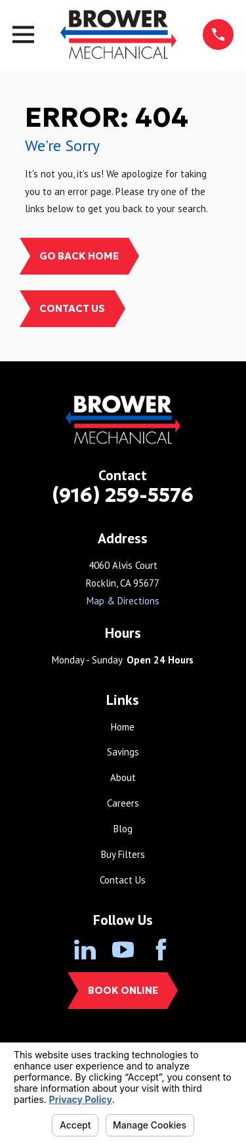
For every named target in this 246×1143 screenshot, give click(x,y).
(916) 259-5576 (123, 495)
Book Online (123, 990)
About (123, 777)
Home (122, 727)
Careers (123, 803)
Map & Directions (123, 600)
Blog (123, 828)
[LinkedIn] (85, 949)
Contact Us (72, 308)
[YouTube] (123, 949)
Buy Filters (123, 854)
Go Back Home (79, 256)
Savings (123, 752)
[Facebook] (161, 949)
